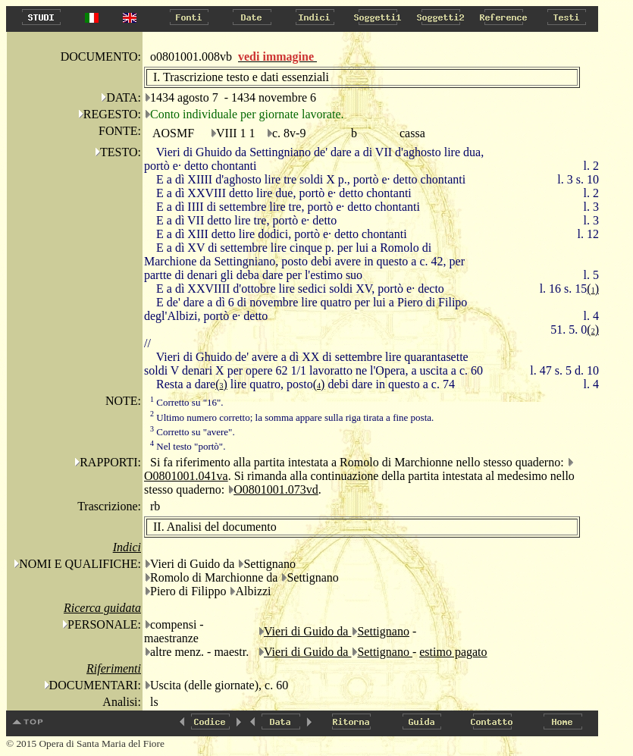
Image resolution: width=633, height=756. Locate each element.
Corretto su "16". (187, 402)
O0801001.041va (186, 475)
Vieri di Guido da (307, 631)
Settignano (383, 631)
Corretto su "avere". (192, 432)
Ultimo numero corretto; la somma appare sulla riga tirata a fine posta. (292, 417)
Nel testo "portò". (187, 446)
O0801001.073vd (275, 489)
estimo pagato (453, 651)
